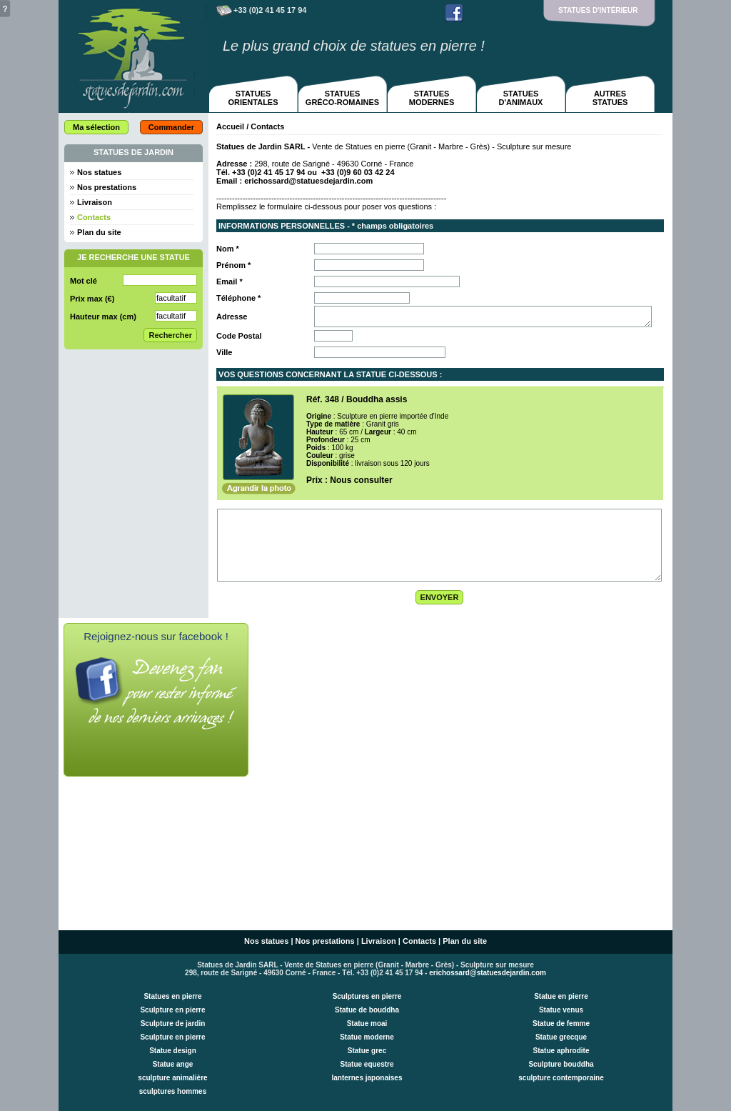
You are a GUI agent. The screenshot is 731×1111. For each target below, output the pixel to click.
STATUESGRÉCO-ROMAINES (342, 97)
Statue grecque (561, 1037)
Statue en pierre (561, 996)
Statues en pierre (172, 996)
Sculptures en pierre (367, 996)
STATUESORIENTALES (253, 97)
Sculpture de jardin (173, 1023)
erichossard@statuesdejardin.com (308, 180)
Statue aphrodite (561, 1051)
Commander (171, 127)
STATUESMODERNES (432, 97)
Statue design (172, 1051)
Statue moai (367, 1023)
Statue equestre (366, 1064)
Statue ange (173, 1064)
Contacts (419, 941)
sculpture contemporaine (560, 1078)
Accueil (230, 126)
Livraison (94, 202)
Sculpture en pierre (172, 1010)
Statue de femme (561, 1023)
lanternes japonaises (367, 1078)
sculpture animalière (172, 1078)
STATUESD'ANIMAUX (521, 97)
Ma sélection (96, 127)
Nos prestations (106, 187)
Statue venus (561, 1010)
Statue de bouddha (367, 1010)
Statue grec (367, 1051)
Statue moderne (367, 1037)
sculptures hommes (172, 1091)
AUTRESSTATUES (610, 97)
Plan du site (99, 232)
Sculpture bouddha (560, 1064)
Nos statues (99, 172)
